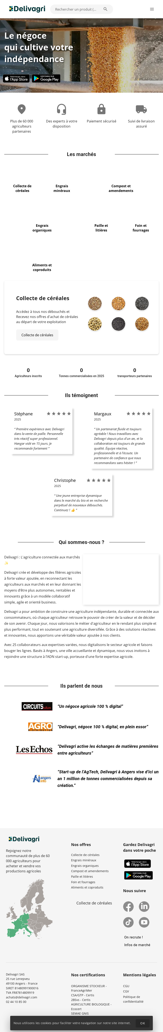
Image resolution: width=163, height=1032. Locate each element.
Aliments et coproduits (87, 887)
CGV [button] (126, 991)
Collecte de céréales (85, 855)
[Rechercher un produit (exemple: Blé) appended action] (105, 9)
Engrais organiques (85, 866)
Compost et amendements (90, 871)
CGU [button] (126, 986)
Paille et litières (82, 876)
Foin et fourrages (83, 882)
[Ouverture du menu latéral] (152, 9)
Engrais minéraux (83, 860)
